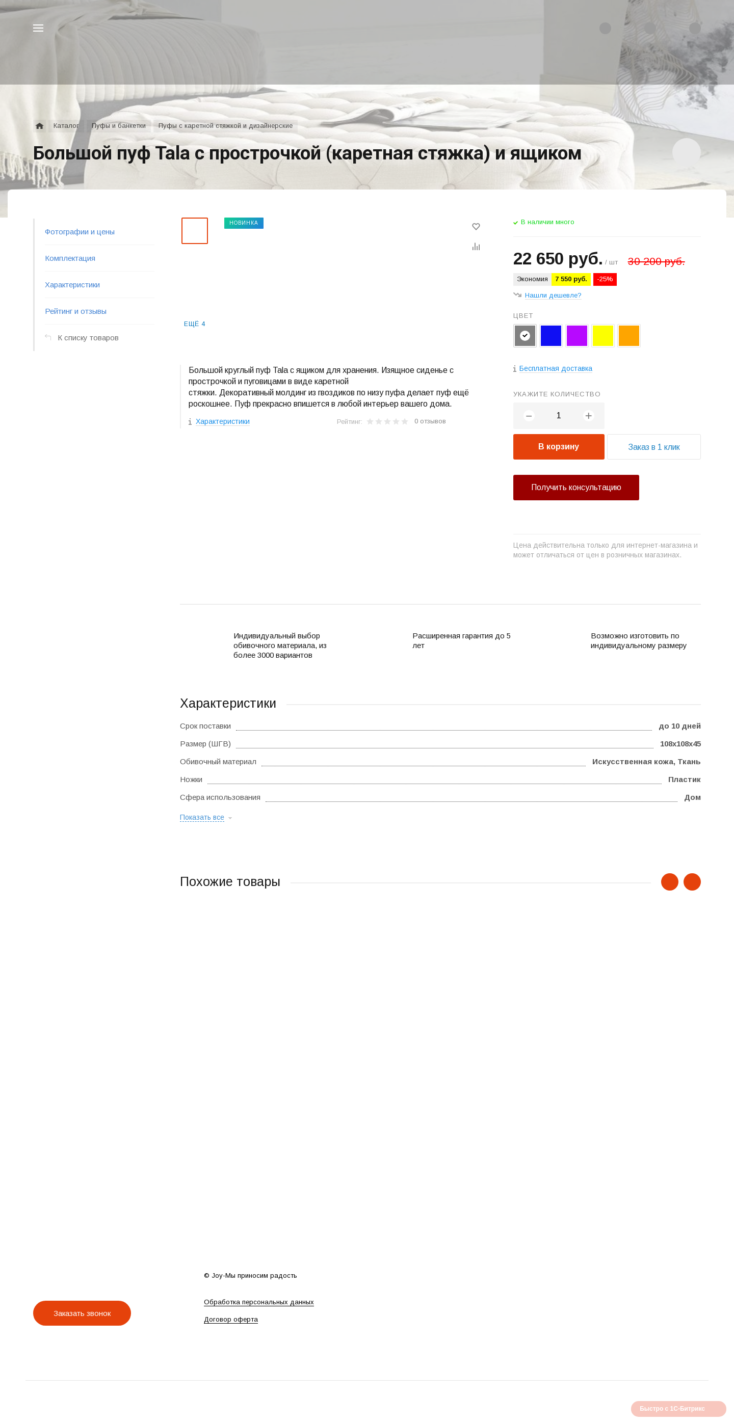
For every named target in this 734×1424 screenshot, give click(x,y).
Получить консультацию (576, 487)
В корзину (558, 446)
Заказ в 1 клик (654, 447)
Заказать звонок (82, 1313)
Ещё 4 (194, 324)
